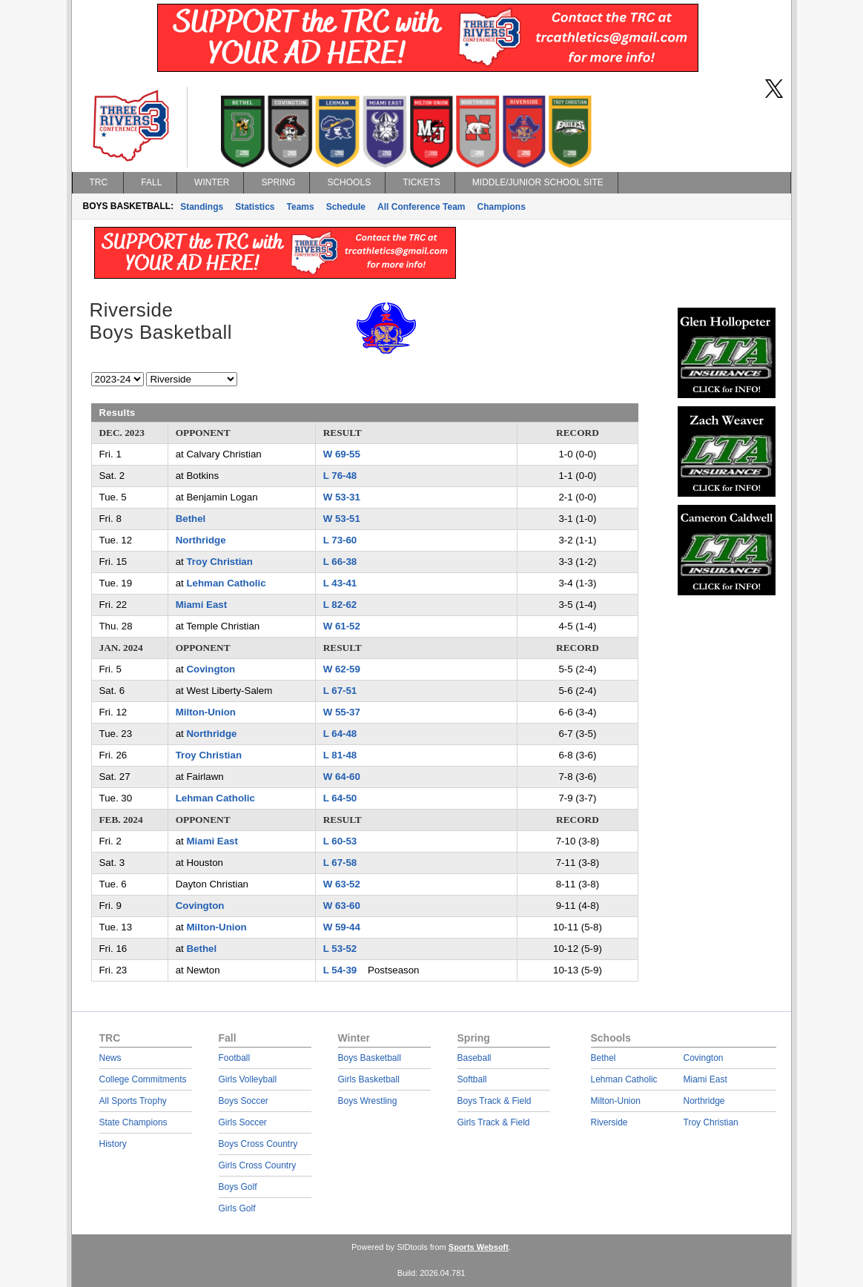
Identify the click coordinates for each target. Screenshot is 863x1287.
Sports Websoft (479, 1247)
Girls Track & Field (493, 1122)
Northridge (201, 540)
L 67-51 (340, 690)
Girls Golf (237, 1208)
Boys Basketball (369, 1058)
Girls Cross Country (258, 1165)
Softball (472, 1079)
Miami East (201, 604)
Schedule (346, 207)
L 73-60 (340, 540)
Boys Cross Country (258, 1144)
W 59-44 (341, 927)
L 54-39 (340, 970)
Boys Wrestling (367, 1101)
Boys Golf (238, 1187)
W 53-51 (341, 518)
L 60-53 (340, 841)
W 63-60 (341, 905)
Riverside (609, 1122)
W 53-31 (341, 497)
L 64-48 (340, 733)
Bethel (191, 518)
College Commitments (143, 1079)
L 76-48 (340, 475)
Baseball (474, 1058)
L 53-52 (340, 948)
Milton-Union (206, 712)
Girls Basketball (369, 1079)
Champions (501, 207)
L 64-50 (340, 798)
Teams (300, 207)
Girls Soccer (243, 1122)
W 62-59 (341, 669)
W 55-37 (341, 712)
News (110, 1058)
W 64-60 (341, 776)
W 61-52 (341, 626)
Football (235, 1058)
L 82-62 (340, 604)
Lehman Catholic (225, 583)
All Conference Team (421, 207)
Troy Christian (219, 561)
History (113, 1144)
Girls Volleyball (248, 1079)
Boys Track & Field (494, 1101)
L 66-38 (340, 561)
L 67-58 (340, 862)
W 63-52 (341, 884)
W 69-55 (341, 454)
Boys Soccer (243, 1101)
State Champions (133, 1122)
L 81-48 (340, 755)
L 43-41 (340, 583)
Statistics (254, 207)
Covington (210, 669)
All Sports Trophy (133, 1101)
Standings (201, 207)
